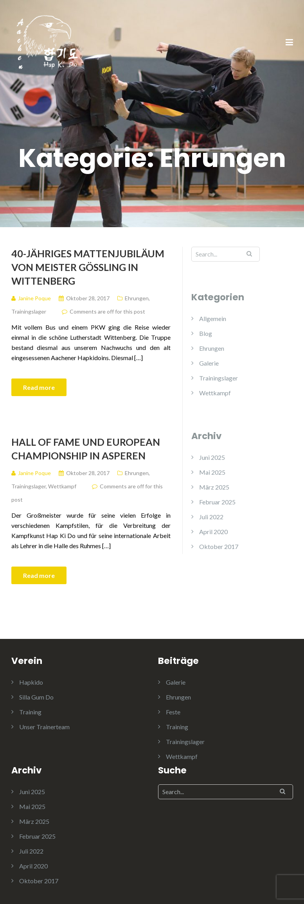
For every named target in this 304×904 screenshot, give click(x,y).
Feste (173, 712)
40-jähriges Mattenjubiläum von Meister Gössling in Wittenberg (87, 267)
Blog (205, 333)
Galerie (209, 363)
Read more (39, 387)
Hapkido (31, 682)
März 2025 (214, 487)
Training (30, 712)
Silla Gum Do (36, 697)
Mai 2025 (212, 472)
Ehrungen (137, 298)
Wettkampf (62, 486)
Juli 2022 (211, 516)
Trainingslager (28, 311)
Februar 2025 (217, 502)
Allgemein (212, 318)
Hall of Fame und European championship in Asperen (85, 448)
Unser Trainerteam (44, 726)
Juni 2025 (212, 457)
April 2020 (213, 531)
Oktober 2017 (218, 546)
